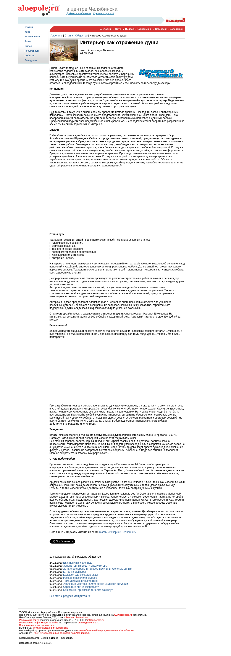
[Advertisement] (33, 133)
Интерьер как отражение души (108, 35)
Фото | (119, 29)
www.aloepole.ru (123, 614)
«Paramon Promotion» (76, 617)
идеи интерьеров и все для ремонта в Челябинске (61, 633)
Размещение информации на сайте (38, 622)
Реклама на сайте (29, 620)
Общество (81, 35)
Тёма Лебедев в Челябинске (80, 580)
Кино (28, 31)
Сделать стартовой (103, 13)
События (30, 55)
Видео (28, 46)
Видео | (130, 29)
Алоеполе (57, 35)
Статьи (29, 27)
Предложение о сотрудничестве (37, 625)
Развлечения (32, 36)
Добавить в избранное (78, 13)
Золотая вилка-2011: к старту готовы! (85, 565)
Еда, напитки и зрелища (77, 562)
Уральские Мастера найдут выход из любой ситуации (95, 583)
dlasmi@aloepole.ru (88, 622)
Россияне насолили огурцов (80, 577)
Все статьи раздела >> (70, 596)
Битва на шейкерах (75, 571)
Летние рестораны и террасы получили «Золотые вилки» (97, 568)
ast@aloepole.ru (95, 620)
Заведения (31, 60)
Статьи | (108, 29)
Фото (28, 41)
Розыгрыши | (145, 29)
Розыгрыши (32, 50)
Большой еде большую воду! (80, 574)
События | (161, 29)
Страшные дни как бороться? (81, 586)
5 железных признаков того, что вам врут (88, 589)
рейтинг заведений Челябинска (50, 627)
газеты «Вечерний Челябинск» (117, 532)
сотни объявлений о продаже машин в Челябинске (105, 630)
